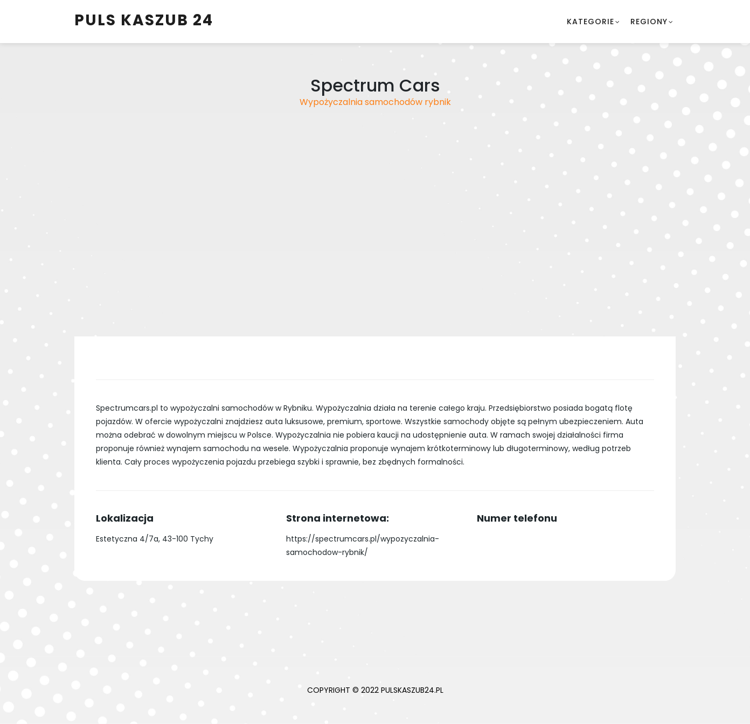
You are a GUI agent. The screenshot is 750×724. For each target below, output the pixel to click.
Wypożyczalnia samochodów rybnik (375, 102)
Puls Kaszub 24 (143, 20)
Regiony (649, 21)
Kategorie (590, 21)
